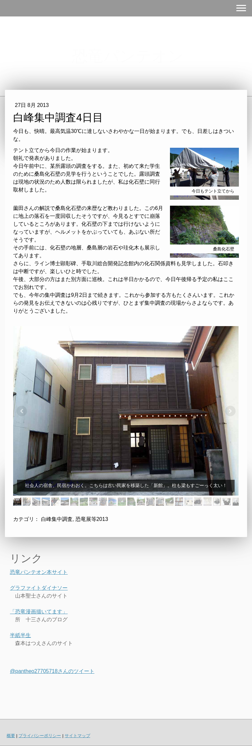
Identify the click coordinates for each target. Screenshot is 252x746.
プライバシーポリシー (39, 735)
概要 (11, 735)
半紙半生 (20, 635)
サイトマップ (77, 735)
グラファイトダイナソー (39, 588)
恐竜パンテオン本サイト (39, 572)
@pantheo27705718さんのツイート (52, 671)
